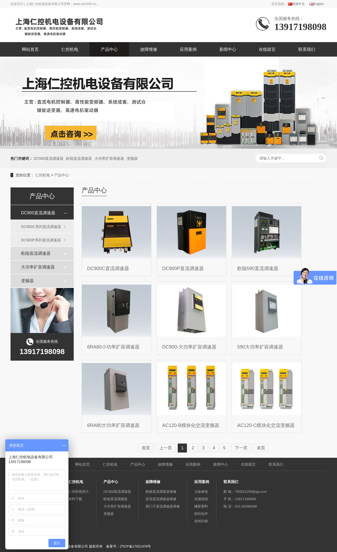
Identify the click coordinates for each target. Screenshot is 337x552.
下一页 (241, 448)
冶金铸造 (201, 492)
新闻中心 (227, 49)
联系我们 (306, 49)
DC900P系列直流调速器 (41, 240)
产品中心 (109, 49)
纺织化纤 (201, 514)
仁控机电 (69, 49)
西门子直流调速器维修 (163, 506)
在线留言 (267, 49)
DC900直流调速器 (49, 158)
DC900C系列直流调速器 (41, 227)
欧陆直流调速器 (79, 158)
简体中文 (296, 4)
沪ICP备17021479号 (135, 546)
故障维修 (148, 49)
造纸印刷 (201, 521)
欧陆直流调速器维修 (161, 492)
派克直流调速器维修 (161, 499)
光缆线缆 (201, 499)
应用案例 (188, 49)
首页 (146, 448)
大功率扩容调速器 (109, 158)
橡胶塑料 (201, 506)
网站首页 (30, 49)
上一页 (165, 448)
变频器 (132, 158)
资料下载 (75, 499)
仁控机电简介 (78, 492)
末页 (261, 448)
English (316, 4)
